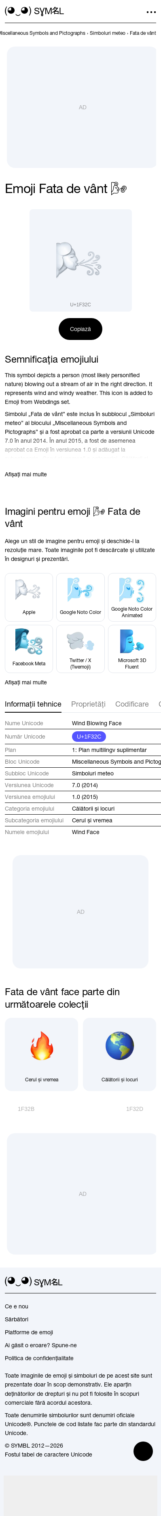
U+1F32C (89, 736)
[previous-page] (107, 33)
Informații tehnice (33, 704)
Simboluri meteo (93, 773)
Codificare (132, 704)
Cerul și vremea (92, 820)
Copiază (80, 329)
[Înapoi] (19, 1109)
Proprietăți (88, 704)
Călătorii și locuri (93, 808)
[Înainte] (141, 1109)
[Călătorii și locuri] (119, 1054)
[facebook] (151, 1282)
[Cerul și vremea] (41, 1054)
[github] (137, 1282)
